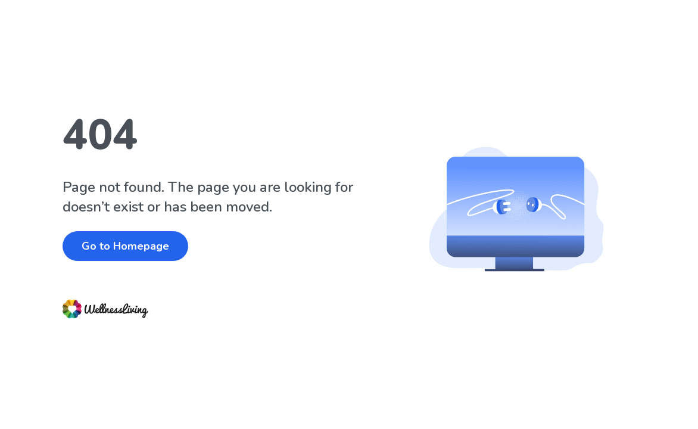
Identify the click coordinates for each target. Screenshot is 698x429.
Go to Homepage (125, 246)
